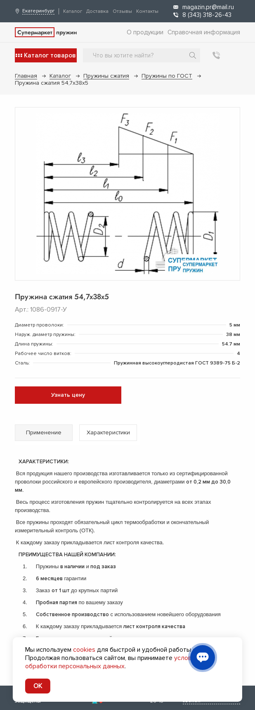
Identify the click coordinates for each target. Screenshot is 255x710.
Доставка (97, 11)
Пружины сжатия (106, 75)
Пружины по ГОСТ (167, 75)
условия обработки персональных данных (111, 662)
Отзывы (122, 11)
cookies (84, 650)
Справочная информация (204, 32)
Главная (26, 75)
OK (37, 686)
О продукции (145, 32)
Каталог (72, 11)
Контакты (147, 11)
